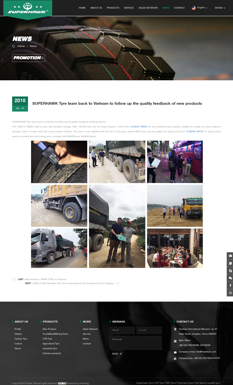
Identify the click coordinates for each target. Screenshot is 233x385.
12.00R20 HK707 (195, 132)
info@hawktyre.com (206, 348)
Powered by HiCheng (78, 379)
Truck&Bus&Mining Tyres (55, 330)
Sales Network (90, 325)
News (33, 46)
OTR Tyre (47, 335)
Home (21, 46)
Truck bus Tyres (185, 379)
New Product (49, 325)
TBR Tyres (170, 379)
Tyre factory (201, 379)
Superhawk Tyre (144, 379)
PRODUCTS (113, 8)
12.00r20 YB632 (138, 127)
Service (87, 330)
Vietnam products (52, 349)
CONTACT (179, 8)
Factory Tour (21, 335)
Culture (18, 340)
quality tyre (213, 379)
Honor (18, 345)
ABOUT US (96, 8)
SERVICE (129, 8)
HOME (82, 8)
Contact (87, 340)
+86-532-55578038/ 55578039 (194, 341)
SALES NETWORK (148, 8)
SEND (115, 350)
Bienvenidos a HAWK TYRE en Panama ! (43, 280)
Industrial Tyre (50, 345)
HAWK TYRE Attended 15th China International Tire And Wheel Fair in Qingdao (171, 280)
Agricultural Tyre (51, 340)
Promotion (27, 58)
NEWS (166, 8)
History (18, 330)
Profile (18, 325)
